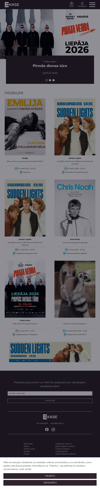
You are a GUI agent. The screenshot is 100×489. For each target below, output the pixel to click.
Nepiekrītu (50, 482)
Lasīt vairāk (25, 469)
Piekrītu (50, 476)
